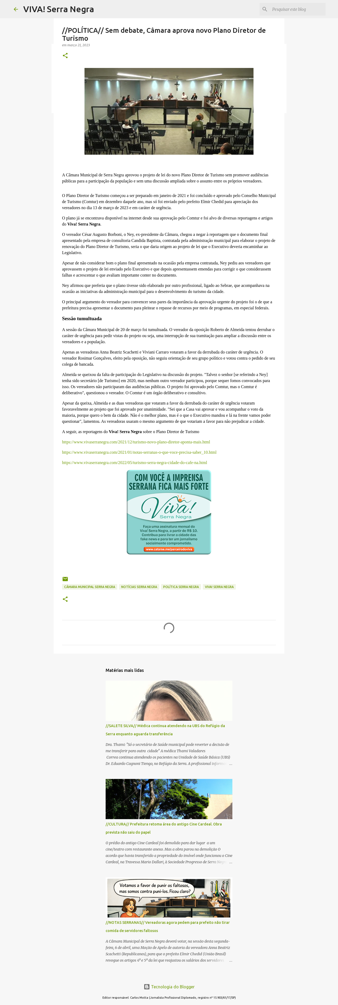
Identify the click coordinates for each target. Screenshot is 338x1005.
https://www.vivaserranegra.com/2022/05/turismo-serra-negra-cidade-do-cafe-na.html (134, 462)
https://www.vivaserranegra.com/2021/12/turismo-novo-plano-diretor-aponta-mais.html (136, 442)
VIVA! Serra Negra (58, 9)
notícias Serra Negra (139, 587)
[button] (65, 55)
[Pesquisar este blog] (298, 9)
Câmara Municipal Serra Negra (89, 587)
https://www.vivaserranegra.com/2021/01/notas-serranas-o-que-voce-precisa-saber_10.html (139, 452)
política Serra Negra (181, 587)
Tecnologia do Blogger (169, 986)
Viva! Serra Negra (219, 587)
